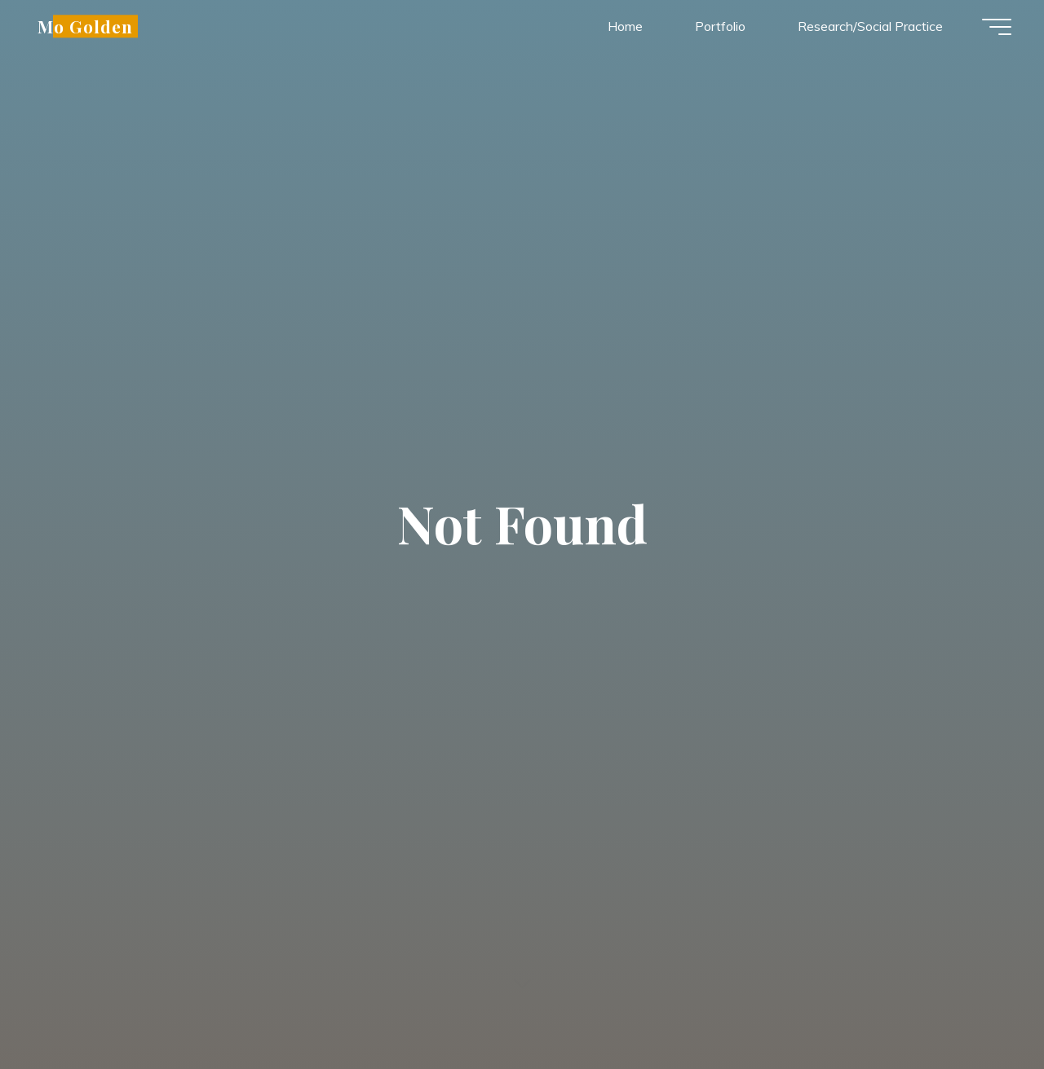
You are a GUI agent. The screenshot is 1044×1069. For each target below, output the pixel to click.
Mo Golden (85, 26)
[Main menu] (996, 27)
